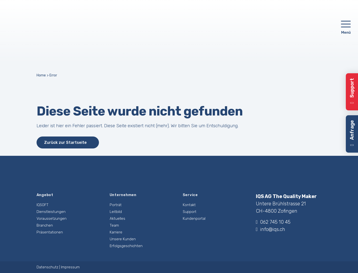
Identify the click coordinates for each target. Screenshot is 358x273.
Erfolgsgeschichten (126, 246)
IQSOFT (42, 205)
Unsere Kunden (123, 239)
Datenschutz (47, 267)
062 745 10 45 (273, 222)
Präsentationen (50, 232)
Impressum (70, 267)
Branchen (45, 225)
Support (189, 212)
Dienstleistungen (51, 212)
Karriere (116, 232)
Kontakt (189, 205)
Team (114, 225)
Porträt (116, 205)
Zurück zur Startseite (65, 142)
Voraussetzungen (52, 218)
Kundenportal (194, 218)
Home (41, 75)
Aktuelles (117, 218)
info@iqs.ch (270, 229)
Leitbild (116, 212)
